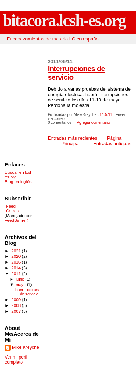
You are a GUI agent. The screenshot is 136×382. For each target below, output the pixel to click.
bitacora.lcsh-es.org (64, 20)
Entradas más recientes (73, 138)
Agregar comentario (93, 123)
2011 (16, 273)
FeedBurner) (16, 220)
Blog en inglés (18, 181)
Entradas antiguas (112, 143)
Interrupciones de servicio (27, 291)
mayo (21, 284)
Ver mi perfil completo (16, 360)
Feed (11, 206)
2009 (16, 299)
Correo (12, 210)
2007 (16, 311)
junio (21, 279)
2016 (16, 262)
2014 (16, 267)
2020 (16, 256)
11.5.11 (106, 115)
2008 (16, 305)
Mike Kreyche (25, 347)
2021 (16, 250)
